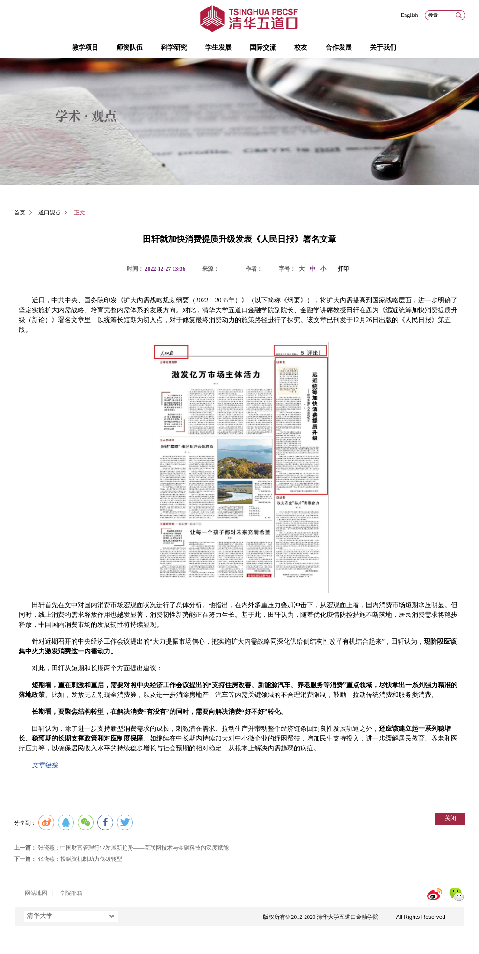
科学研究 (174, 47)
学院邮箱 (71, 893)
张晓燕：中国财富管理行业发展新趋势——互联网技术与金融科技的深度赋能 (133, 847)
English (409, 15)
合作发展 (339, 47)
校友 (300, 47)
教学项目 (85, 47)
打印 (343, 268)
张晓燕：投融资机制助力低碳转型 (80, 859)
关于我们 (383, 47)
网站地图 (36, 893)
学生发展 (218, 47)
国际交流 (263, 47)
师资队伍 (129, 47)
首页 (19, 212)
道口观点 (49, 212)
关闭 (450, 818)
